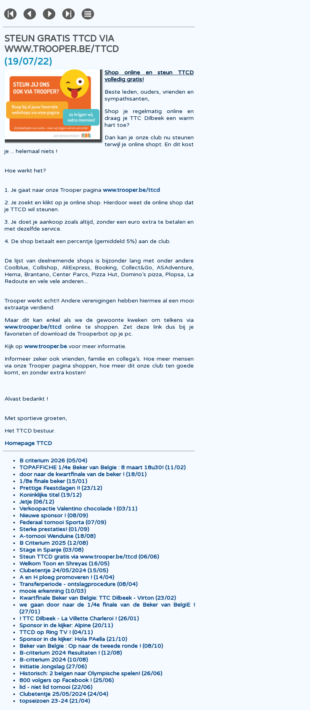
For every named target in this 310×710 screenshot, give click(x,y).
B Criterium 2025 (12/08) (53, 543)
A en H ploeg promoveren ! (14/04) (66, 577)
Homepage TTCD (28, 443)
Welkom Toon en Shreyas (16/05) (64, 563)
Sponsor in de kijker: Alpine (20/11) (66, 625)
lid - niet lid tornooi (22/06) (55, 687)
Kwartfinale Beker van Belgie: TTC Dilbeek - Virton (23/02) (97, 597)
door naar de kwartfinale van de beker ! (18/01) (83, 474)
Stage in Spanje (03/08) (51, 549)
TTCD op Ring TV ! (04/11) (56, 632)
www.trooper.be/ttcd (131, 190)
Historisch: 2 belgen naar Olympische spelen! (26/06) (90, 673)
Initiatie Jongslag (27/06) (53, 666)
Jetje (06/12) (36, 501)
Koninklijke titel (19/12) (50, 495)
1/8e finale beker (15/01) (53, 481)
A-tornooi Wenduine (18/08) (57, 536)
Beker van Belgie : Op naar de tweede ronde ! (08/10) (91, 646)
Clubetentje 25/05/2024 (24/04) (63, 694)
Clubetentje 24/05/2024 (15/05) (63, 570)
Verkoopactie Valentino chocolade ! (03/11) (78, 508)
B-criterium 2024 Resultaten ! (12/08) (70, 652)
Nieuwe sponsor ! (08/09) (53, 515)
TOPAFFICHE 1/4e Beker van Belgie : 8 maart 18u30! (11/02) (102, 467)
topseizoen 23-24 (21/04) (54, 700)
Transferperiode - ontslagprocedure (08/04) (78, 584)
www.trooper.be (45, 346)
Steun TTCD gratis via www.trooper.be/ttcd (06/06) (89, 556)
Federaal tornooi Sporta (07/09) (62, 522)
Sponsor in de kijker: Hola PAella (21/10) (73, 639)
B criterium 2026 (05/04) (53, 460)
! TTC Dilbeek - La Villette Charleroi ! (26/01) (79, 618)
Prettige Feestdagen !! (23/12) (60, 488)
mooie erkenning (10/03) (52, 591)
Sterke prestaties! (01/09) (54, 529)
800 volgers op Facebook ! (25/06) (66, 680)
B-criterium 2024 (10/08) (53, 659)
